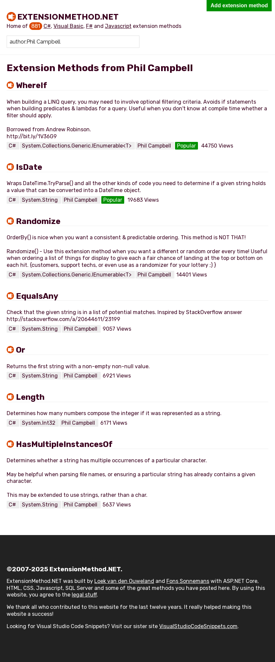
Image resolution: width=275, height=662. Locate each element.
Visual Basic (68, 26)
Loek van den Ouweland (124, 581)
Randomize (38, 221)
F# (89, 26)
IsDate (29, 167)
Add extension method (239, 5)
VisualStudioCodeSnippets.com (198, 626)
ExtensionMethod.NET (68, 16)
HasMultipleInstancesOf (64, 444)
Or (20, 350)
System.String (40, 200)
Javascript (118, 26)
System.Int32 (39, 423)
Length (30, 397)
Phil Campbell (155, 146)
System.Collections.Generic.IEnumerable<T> (77, 146)
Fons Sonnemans (187, 581)
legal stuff (84, 595)
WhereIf (31, 85)
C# (47, 26)
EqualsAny (37, 296)
